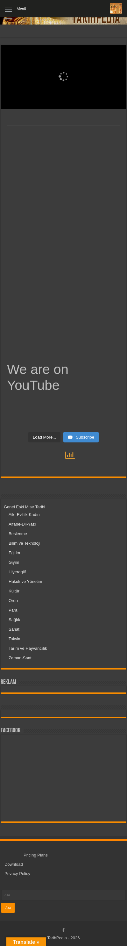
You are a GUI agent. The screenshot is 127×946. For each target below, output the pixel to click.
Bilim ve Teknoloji (24, 543)
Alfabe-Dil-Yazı (22, 524)
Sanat (14, 629)
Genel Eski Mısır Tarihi (24, 507)
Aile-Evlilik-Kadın (24, 514)
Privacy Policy (17, 873)
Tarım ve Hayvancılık (28, 648)
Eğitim (14, 552)
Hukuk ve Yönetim (25, 581)
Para (13, 610)
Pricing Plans (36, 855)
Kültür (14, 591)
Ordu (13, 600)
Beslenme (18, 533)
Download (13, 864)
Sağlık (14, 619)
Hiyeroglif (17, 572)
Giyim (14, 562)
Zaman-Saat (20, 658)
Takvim (15, 638)
